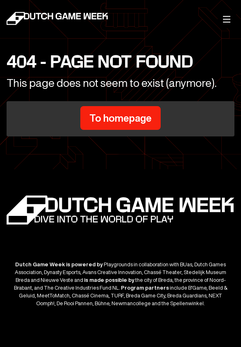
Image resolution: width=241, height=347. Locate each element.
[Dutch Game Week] (58, 19)
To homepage (120, 118)
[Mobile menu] (227, 19)
